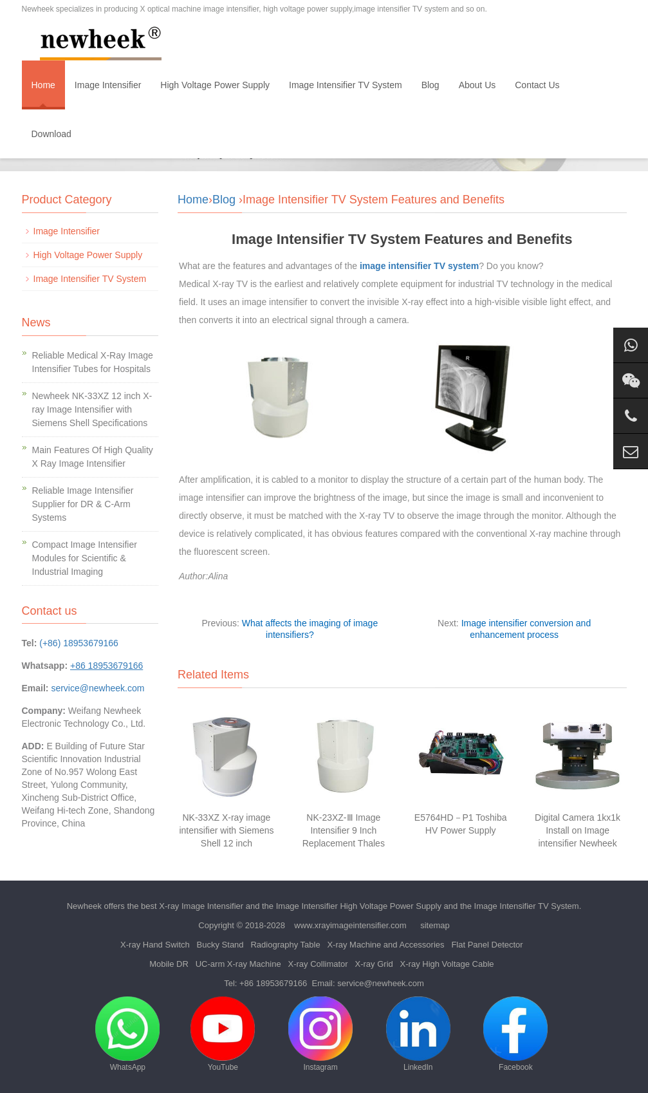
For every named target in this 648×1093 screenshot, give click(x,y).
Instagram (320, 1034)
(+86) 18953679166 (78, 643)
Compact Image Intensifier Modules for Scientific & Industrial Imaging (84, 558)
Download (51, 134)
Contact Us (537, 85)
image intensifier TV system (419, 266)
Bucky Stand (220, 944)
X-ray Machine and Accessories (385, 944)
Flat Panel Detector (487, 944)
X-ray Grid (374, 964)
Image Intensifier (108, 85)
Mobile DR (169, 964)
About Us (477, 85)
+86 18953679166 (273, 983)
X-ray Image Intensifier (201, 906)
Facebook (515, 1034)
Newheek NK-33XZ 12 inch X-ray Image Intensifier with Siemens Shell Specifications (92, 409)
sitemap (435, 925)
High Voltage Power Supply (215, 85)
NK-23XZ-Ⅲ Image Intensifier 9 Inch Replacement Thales (343, 830)
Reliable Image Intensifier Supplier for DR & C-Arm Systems (83, 504)
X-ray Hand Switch (155, 944)
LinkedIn (418, 1034)
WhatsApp (127, 1034)
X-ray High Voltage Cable (447, 964)
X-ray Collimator (317, 964)
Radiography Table (285, 944)
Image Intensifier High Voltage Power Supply (358, 906)
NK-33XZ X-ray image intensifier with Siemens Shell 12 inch (226, 830)
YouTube (222, 1034)
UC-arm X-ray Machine (238, 964)
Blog (430, 85)
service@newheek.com (97, 688)
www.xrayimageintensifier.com (350, 925)
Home (43, 85)
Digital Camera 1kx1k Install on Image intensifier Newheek (577, 830)
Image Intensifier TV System (345, 85)
